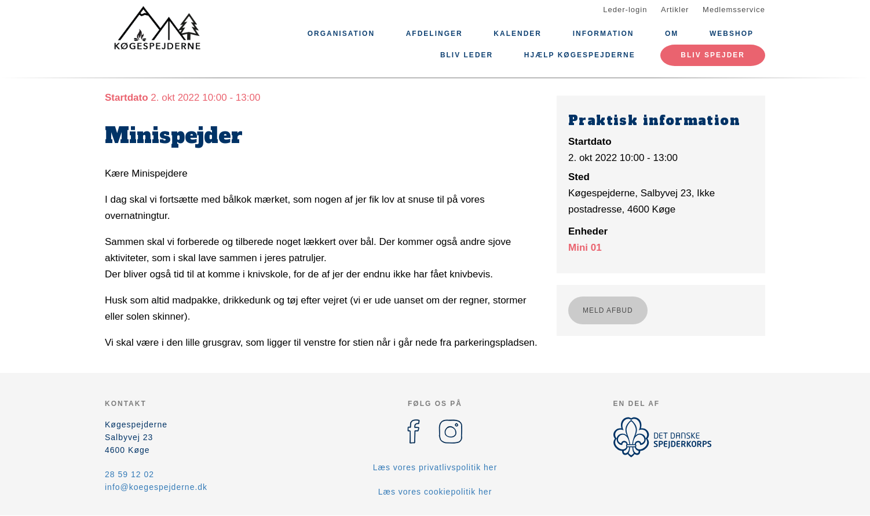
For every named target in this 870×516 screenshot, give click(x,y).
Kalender (518, 34)
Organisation (341, 34)
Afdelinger (434, 34)
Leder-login (625, 9)
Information (603, 34)
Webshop (732, 34)
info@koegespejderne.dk (156, 487)
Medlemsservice (734, 9)
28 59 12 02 (129, 474)
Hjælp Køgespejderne (579, 55)
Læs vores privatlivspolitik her (435, 467)
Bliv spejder (713, 55)
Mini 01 (585, 247)
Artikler (675, 9)
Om (671, 34)
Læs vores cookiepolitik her (435, 491)
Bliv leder (466, 55)
